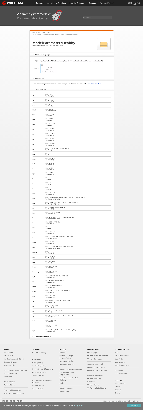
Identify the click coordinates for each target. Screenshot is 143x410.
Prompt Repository (38, 375)
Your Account (120, 362)
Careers (117, 387)
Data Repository (37, 363)
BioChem (45, 34)
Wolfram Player (9, 385)
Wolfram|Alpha (92, 352)
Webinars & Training (66, 361)
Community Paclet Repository (42, 369)
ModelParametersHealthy (72, 34)
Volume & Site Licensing (12, 390)
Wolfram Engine (9, 382)
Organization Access (122, 365)
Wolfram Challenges (94, 359)
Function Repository (39, 366)
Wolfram (111, 401)
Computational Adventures (97, 370)
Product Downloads (122, 356)
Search (89, 17)
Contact (118, 390)
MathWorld (91, 382)
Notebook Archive (38, 386)
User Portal (119, 359)
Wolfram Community (66, 388)
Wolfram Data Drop (94, 379)
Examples (52, 34)
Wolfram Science (93, 385)
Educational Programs (67, 364)
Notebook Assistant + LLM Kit (14, 359)
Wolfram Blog (64, 391)
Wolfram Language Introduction (70, 369)
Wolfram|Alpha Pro (10, 373)
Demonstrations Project (95, 375)
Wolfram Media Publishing (96, 388)
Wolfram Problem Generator (97, 356)
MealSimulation (60, 34)
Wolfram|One (8, 352)
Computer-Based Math (95, 364)
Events (117, 393)
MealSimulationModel (94, 84)
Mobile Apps (8, 377)
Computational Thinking (96, 367)
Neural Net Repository (39, 372)
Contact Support (121, 373)
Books (61, 383)
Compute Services (10, 362)
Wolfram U (63, 352)
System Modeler (37, 34)
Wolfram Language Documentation (66, 357)
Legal (118, 401)
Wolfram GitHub (37, 389)
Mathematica (8, 356)
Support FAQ (119, 370)
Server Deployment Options (14, 393)
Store (117, 352)
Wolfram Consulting (39, 352)
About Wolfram (120, 383)
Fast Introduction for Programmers (66, 373)
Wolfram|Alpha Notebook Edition (15, 370)
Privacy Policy (126, 401)
